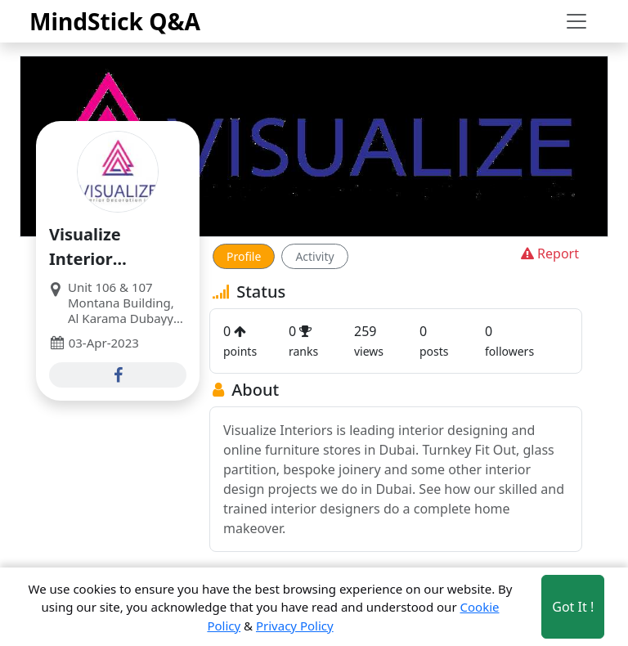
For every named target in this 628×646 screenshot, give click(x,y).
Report (548, 253)
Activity (314, 256)
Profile (244, 256)
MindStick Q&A (114, 21)
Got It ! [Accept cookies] (573, 607)
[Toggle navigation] (576, 21)
